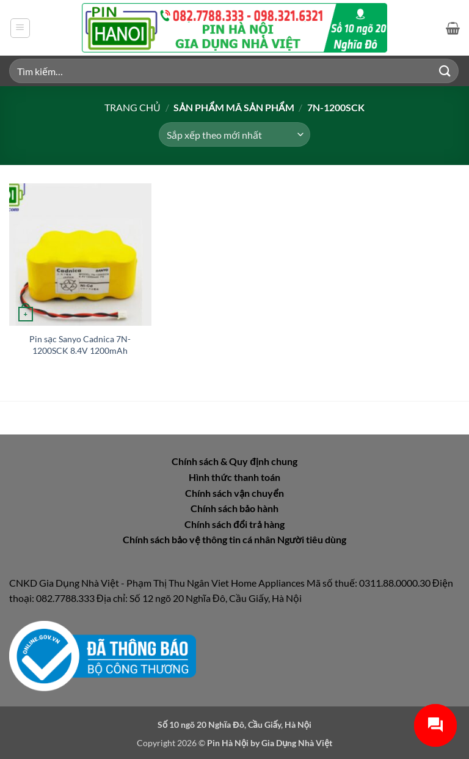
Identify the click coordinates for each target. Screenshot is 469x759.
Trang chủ (132, 107)
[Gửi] (445, 70)
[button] (20, 28)
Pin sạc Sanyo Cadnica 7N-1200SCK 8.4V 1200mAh (80, 345)
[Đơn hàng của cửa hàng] (234, 134)
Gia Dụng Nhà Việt (296, 743)
